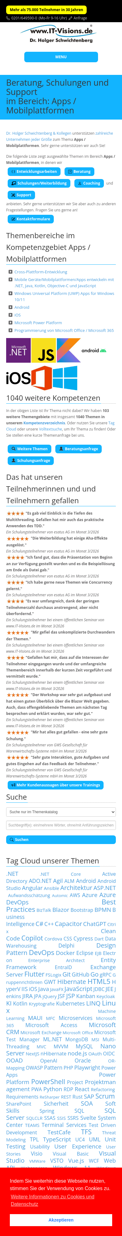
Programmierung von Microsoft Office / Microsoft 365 (64, 330)
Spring (47, 1111)
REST (66, 1097)
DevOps (41, 952)
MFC (50, 1018)
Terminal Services (64, 1124)
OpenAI (48, 1060)
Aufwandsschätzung (29, 895)
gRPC (105, 974)
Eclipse (84, 953)
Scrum (105, 1095)
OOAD (14, 1060)
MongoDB (76, 1039)
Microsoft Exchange (40, 1032)
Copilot (32, 937)
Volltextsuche (50, 429)
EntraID (63, 967)
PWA (36, 1089)
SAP (89, 1096)
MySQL (84, 1046)
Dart (99, 939)
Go (94, 974)
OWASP (34, 1067)
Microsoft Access (51, 1025)
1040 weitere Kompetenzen (53, 398)
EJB (98, 953)
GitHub (80, 974)
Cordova (53, 939)
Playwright (87, 1067)
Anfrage (80, 18)
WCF (94, 1160)
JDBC (98, 989)
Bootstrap (81, 910)
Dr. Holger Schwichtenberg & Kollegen (38, 133)
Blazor (61, 909)
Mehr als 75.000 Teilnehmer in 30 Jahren (46, 9)
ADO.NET (40, 880)
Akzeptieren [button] (61, 1220)
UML (94, 1139)
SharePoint (18, 1103)
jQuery (50, 996)
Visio (36, 1153)
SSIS (61, 1118)
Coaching (89, 183)
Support (21, 195)
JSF (61, 996)
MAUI (35, 1018)
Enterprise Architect (56, 960)
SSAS (49, 1118)
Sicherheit (56, 1103)
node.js (77, 1053)
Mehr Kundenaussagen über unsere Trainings (55, 785)
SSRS (73, 1118)
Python (52, 1089)
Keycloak (105, 996)
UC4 (80, 1139)
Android (22, 307)
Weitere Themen (29, 448)
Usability (40, 1146)
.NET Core (60, 874)
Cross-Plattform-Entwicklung (40, 272)
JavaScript (78, 989)
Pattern (53, 1067)
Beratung (79, 171)
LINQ (93, 1003)
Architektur (76, 887)
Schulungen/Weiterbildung (39, 183)
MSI (95, 1039)
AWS (75, 895)
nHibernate (53, 1053)
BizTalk (44, 910)
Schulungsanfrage (30, 460)
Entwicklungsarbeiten (34, 171)
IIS (25, 989)
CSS (68, 938)
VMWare (37, 1161)
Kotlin (20, 1003)
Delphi (66, 945)
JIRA (27, 996)
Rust (78, 1096)
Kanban (85, 996)
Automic (60, 895)
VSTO (57, 1160)
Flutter (34, 973)
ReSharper (50, 1097)
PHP (68, 1067)
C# (40, 924)
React (82, 1089)
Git (66, 974)
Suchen (19, 839)
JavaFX (57, 989)
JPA (37, 996)
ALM (69, 881)
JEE (110, 989)
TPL (34, 1139)
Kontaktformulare (30, 219)
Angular (32, 887)
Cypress (83, 938)
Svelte (88, 1117)
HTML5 (99, 981)
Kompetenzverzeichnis (44, 423)
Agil (58, 880)
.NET (12, 873)
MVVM (60, 1046)
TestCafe (58, 1132)
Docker (65, 953)
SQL (79, 1110)
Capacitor (68, 924)
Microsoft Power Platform (38, 322)
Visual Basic (71, 1153)
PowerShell (48, 1081)
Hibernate (71, 981)
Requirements (22, 1096)
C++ (49, 924)
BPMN (102, 909)
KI (9, 1003)
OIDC (109, 1053)
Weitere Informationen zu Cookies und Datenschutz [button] (52, 1200)
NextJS (32, 1053)
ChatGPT (94, 924)
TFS (86, 1131)
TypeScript (57, 1139)
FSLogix (53, 975)
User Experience (77, 1146)
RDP (68, 1089)
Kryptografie (42, 1004)
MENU (61, 56)
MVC (41, 1046)
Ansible (51, 888)
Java (43, 989)
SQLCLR (34, 1118)
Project (75, 1082)
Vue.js (76, 1160)
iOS (17, 315)
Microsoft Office (78, 1032)
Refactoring (103, 1089)
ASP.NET (104, 887)
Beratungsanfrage (78, 448)
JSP (70, 996)
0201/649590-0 (24, 18)
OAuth (95, 1053)
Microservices (75, 1018)
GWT (50, 981)
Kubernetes (70, 1003)
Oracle (83, 1060)
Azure (89, 895)
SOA (87, 1103)
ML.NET (52, 1039)
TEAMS (32, 1125)
